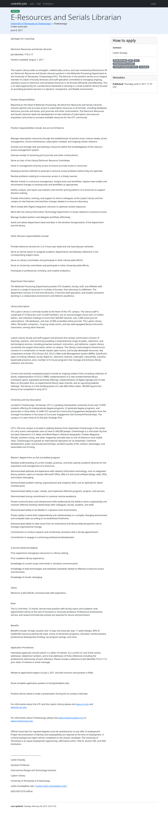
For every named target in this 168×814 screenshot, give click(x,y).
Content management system (125, 67)
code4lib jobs (19, 3)
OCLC (137, 60)
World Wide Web (120, 60)
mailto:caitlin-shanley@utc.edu (51, 786)
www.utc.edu (82, 704)
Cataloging (144, 67)
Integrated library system (124, 64)
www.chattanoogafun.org (71, 717)
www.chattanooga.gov (22, 721)
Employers (48, 3)
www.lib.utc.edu (19, 707)
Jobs (32, 3)
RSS (130, 60)
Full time (15, 11)
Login (153, 3)
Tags (38, 3)
